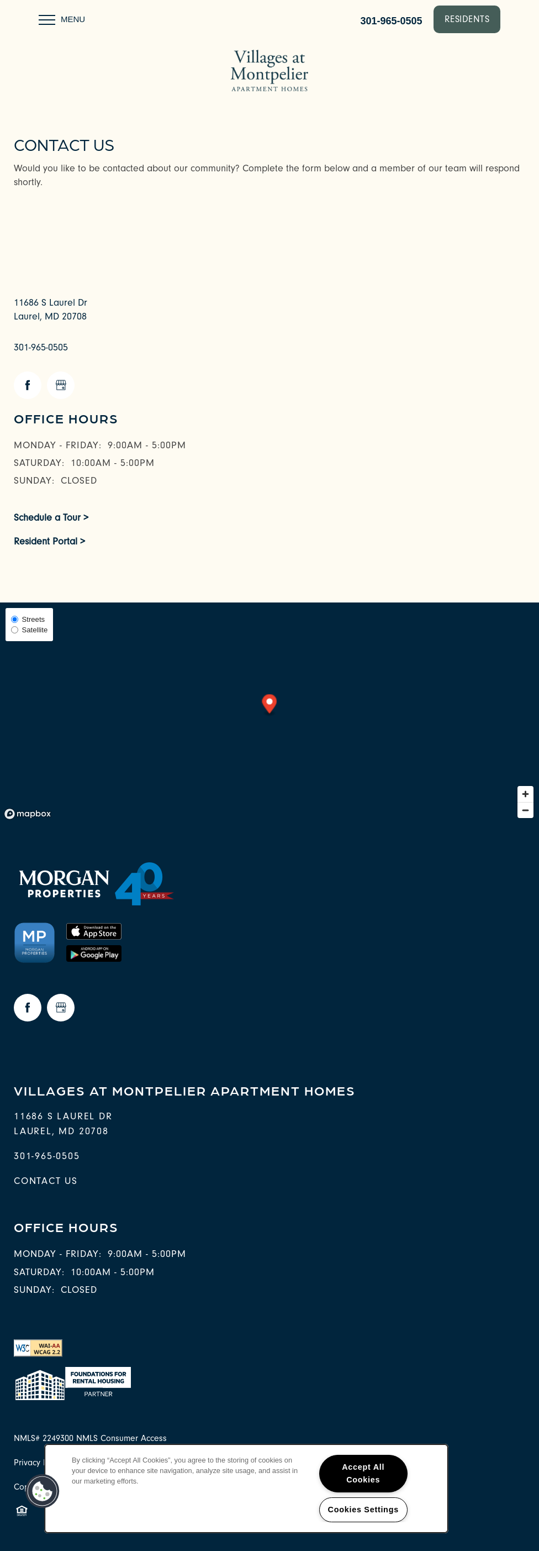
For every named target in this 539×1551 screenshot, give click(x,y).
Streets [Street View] (28, 619)
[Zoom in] (525, 794)
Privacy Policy (39, 1463)
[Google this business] (61, 385)
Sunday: (34, 480)
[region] (246, 1488)
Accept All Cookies (363, 1473)
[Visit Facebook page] (27, 385)
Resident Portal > (49, 541)
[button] (467, 19)
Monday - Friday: (58, 445)
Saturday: (39, 463)
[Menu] (62, 19)
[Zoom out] (525, 810)
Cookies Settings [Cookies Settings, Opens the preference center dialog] (363, 1509)
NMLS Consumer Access (121, 1438)
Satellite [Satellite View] (29, 630)
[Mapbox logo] (27, 814)
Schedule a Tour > (51, 517)
